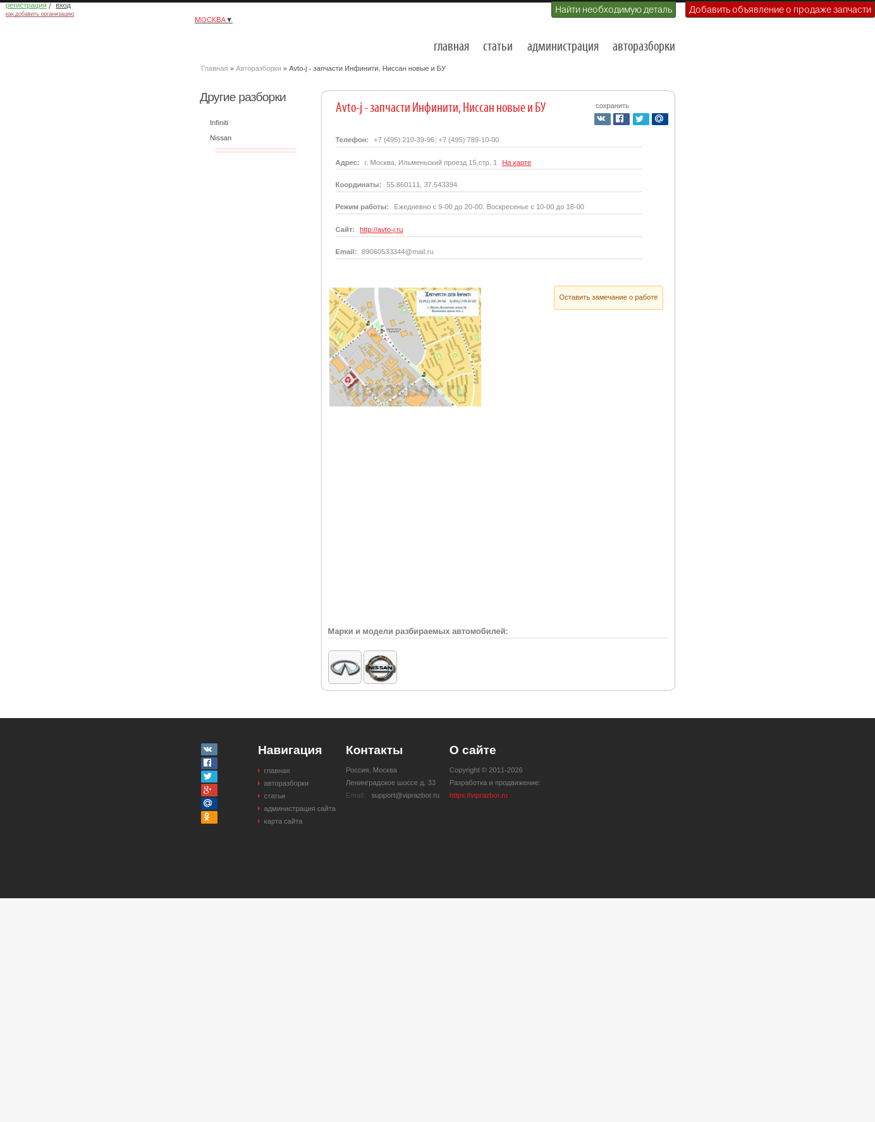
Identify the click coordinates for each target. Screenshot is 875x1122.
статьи (498, 47)
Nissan (220, 138)
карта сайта (283, 821)
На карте (516, 162)
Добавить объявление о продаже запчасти (780, 9)
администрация (563, 47)
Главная (214, 68)
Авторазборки (258, 68)
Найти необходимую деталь (613, 9)
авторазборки (644, 47)
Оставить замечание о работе (609, 297)
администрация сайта (300, 808)
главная (451, 47)
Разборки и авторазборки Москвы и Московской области (264, 42)
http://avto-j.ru (381, 229)
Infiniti (219, 122)
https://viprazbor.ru (479, 795)
